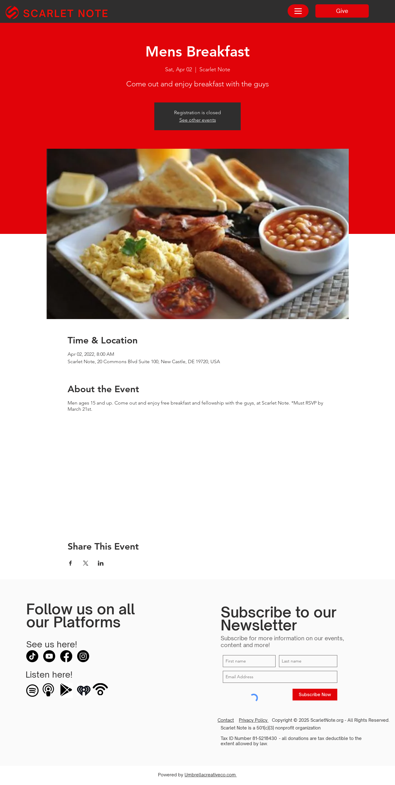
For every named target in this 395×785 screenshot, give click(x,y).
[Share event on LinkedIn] (101, 563)
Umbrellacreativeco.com (211, 774)
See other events (197, 120)
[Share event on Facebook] (70, 563)
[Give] (342, 11)
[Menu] (298, 11)
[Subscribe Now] (315, 694)
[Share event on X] (86, 563)
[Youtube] (49, 656)
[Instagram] (83, 656)
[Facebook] (66, 656)
